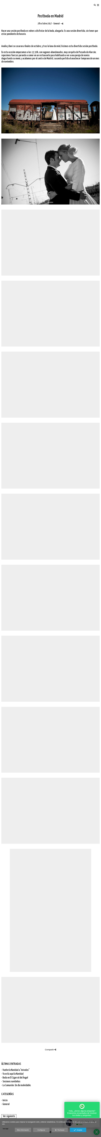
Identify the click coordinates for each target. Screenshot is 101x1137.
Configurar (41, 1130)
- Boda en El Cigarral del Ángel (14, 1077)
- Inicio (4, 1100)
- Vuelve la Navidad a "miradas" (15, 1070)
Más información (23, 1130)
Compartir (50, 1049)
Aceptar (78, 1130)
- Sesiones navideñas (10, 1081)
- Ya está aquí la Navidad (12, 1074)
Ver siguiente (9, 1116)
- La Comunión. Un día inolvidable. (16, 1085)
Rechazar (59, 1130)
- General (5, 1104)
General (56, 23)
